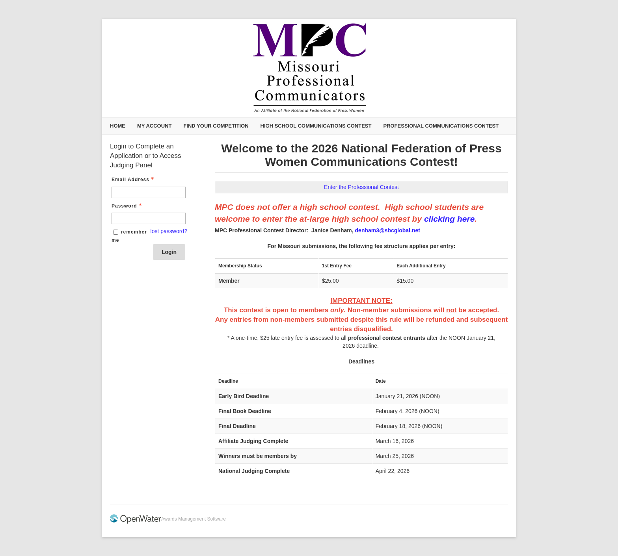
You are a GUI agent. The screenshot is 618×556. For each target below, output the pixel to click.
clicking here (449, 218)
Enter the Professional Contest (361, 187)
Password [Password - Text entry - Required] (127, 206)
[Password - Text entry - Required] (149, 218)
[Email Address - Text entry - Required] (149, 192)
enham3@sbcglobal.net (389, 230)
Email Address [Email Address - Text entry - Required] (134, 179)
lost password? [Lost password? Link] (169, 231)
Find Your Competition (215, 126)
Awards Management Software (193, 519)
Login (169, 252)
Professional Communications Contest (441, 126)
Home (117, 126)
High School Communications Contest (316, 126)
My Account (154, 126)
